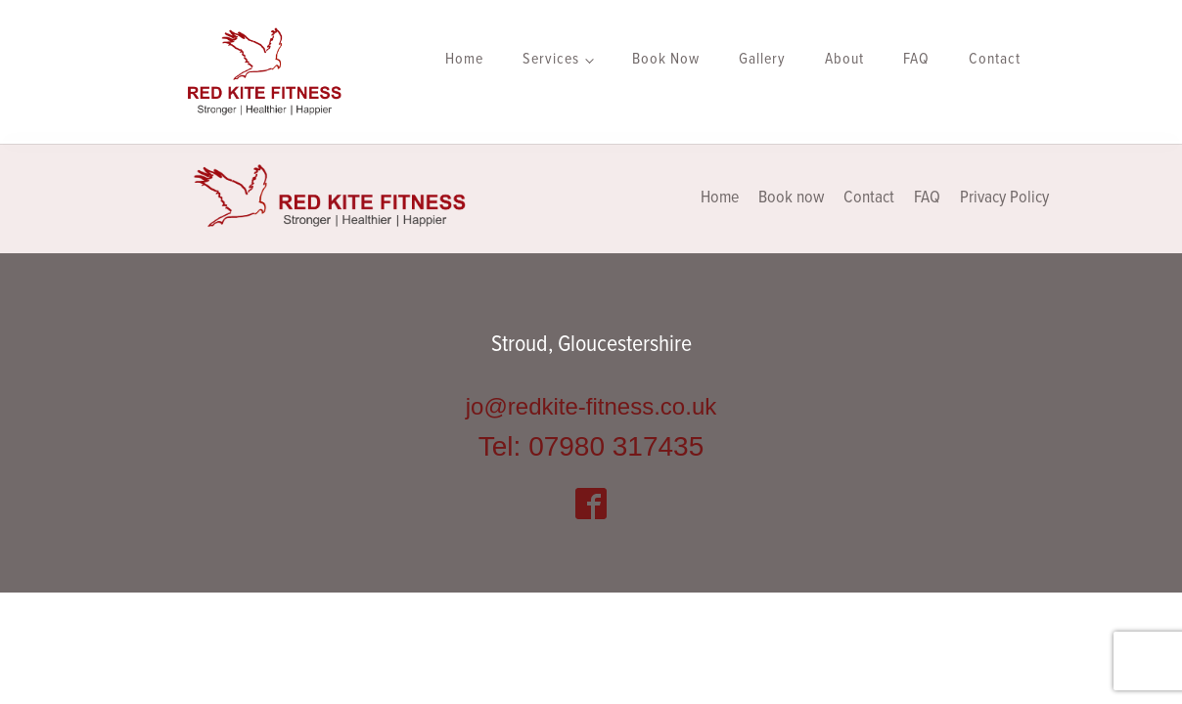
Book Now (666, 59)
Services (551, 59)
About (844, 59)
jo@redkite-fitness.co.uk (591, 406)
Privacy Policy (1004, 198)
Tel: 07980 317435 (591, 446)
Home (464, 59)
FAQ (916, 59)
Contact (995, 59)
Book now (791, 198)
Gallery (762, 59)
